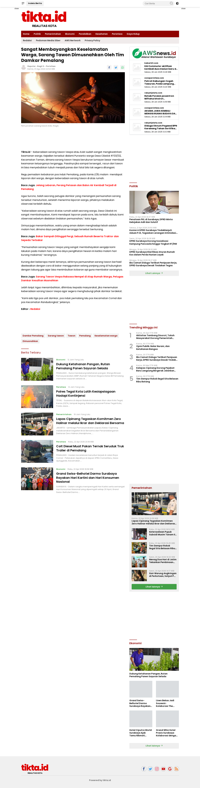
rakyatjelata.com (153, 93)
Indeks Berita (35, 3)
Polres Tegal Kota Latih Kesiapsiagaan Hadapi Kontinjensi (86, 393)
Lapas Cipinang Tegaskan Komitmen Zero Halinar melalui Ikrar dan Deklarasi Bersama (90, 421)
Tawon (71, 335)
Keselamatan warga (106, 335)
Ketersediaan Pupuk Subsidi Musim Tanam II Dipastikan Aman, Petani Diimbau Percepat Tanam (163, 533)
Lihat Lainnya (154, 273)
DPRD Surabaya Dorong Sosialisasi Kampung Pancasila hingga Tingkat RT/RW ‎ (153, 242)
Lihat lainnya (154, 586)
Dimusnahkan (30, 341)
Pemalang (85, 335)
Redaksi (27, 40)
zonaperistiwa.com (154, 78)
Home (26, 33)
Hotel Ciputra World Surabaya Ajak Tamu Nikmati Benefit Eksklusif (140, 733)
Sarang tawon (56, 335)
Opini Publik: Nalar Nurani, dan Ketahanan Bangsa (153, 347)
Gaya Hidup (133, 33)
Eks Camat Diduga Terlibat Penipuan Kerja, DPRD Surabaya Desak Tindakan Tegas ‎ (153, 264)
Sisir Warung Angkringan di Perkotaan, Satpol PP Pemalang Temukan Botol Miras (162, 574)
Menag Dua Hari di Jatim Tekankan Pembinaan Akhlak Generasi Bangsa (162, 561)
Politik (37, 33)
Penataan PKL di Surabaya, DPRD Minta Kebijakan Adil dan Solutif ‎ (151, 220)
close (16, 8)
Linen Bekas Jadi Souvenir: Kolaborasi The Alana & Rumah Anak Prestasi (165, 703)
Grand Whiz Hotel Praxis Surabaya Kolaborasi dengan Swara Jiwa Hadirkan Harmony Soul (166, 733)
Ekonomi (70, 33)
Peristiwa (117, 33)
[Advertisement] (154, 615)
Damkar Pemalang (33, 335)
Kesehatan (102, 33)
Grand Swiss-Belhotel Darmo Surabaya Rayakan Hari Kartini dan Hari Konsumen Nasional (87, 477)
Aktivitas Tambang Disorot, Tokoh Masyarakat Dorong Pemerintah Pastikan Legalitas (155, 336)
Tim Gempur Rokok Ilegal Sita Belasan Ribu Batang (157, 380)
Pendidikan (85, 33)
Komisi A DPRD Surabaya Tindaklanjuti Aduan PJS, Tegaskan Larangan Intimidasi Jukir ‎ (152, 231)
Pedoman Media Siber (48, 40)
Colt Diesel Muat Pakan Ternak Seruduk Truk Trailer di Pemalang (90, 448)
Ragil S (40, 66)
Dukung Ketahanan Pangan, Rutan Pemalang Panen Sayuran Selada (83, 366)
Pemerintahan (53, 33)
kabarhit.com (151, 63)
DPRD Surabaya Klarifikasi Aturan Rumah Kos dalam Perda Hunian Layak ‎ (152, 253)
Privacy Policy (92, 40)
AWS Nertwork (72, 40)
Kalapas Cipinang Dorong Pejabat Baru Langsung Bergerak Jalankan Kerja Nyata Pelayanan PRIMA (155, 369)
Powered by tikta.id (100, 780)
